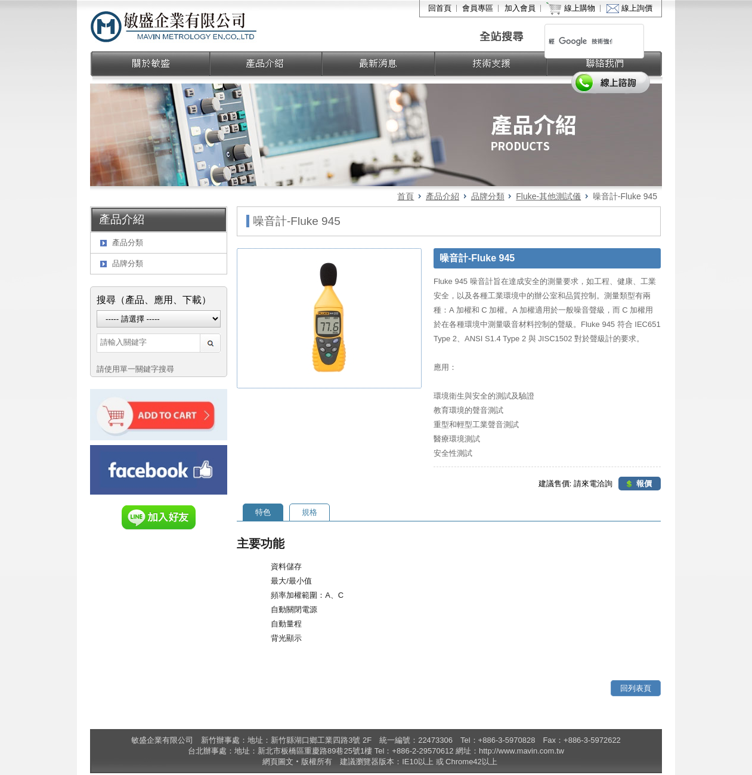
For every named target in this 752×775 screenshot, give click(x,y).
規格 (309, 512)
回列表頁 (635, 688)
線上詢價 (636, 8)
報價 (644, 483)
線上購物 (579, 8)
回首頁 (439, 8)
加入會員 (520, 8)
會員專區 (477, 8)
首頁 (405, 196)
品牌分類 (488, 196)
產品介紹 (442, 196)
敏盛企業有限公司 (174, 25)
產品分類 (127, 242)
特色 (263, 512)
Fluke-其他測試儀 (548, 196)
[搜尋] (580, 41)
